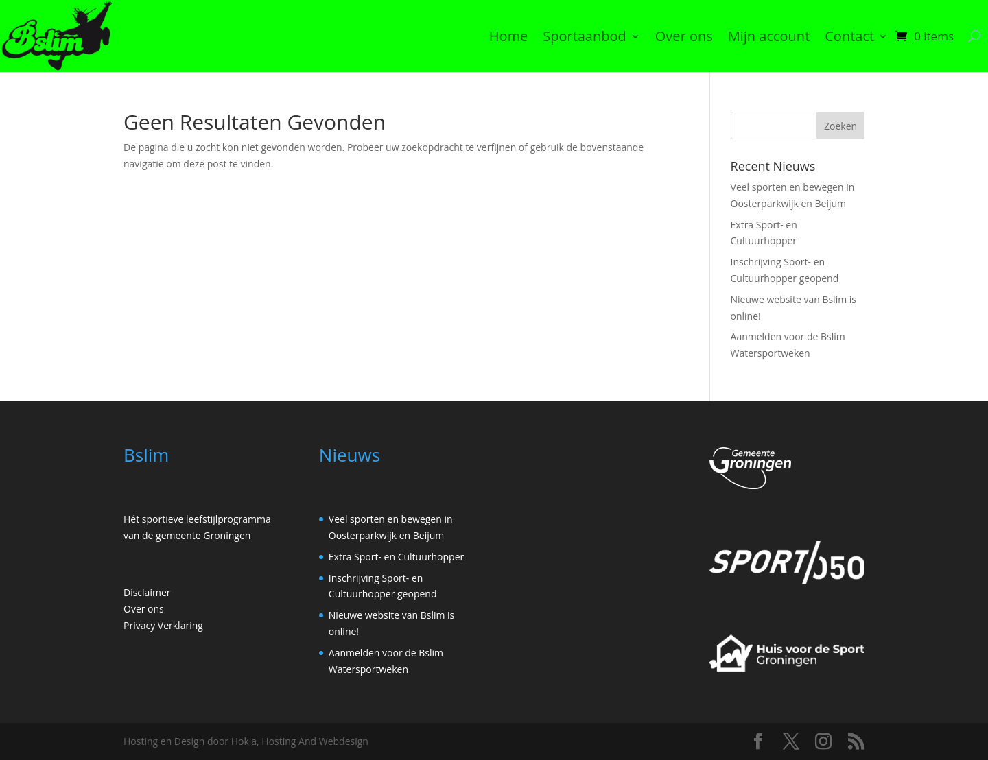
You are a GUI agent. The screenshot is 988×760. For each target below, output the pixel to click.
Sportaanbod (584, 36)
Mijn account (769, 36)
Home (508, 36)
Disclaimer (147, 592)
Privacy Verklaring (163, 625)
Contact (849, 36)
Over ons (684, 36)
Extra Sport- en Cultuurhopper (396, 556)
